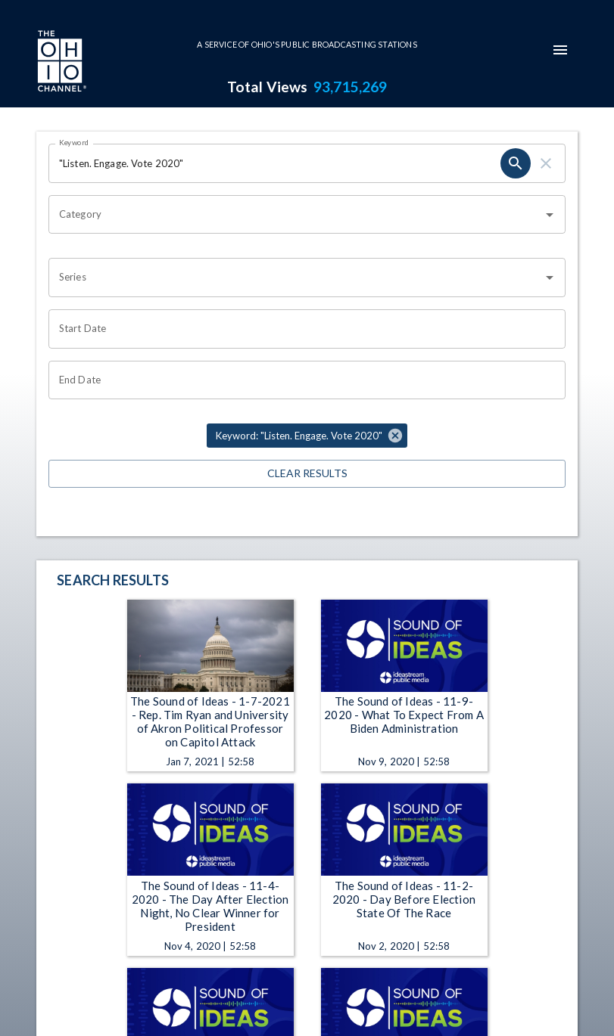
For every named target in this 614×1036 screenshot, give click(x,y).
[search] (515, 163)
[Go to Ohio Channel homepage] (60, 62)
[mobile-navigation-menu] (560, 50)
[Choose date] (301, 329)
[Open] (549, 214)
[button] (307, 435)
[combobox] (295, 215)
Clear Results (307, 474)
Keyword (74, 142)
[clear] (546, 163)
